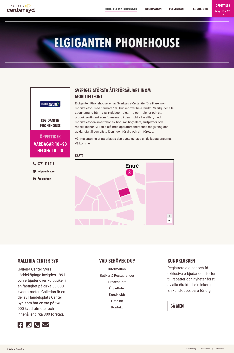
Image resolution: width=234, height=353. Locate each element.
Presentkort (177, 9)
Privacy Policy (190, 349)
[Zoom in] (169, 216)
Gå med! (177, 306)
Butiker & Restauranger (121, 9)
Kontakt (117, 307)
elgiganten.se (43, 171)
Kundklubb (200, 9)
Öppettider (117, 288)
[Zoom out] (169, 220)
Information (153, 9)
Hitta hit (117, 301)
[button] (222, 8)
